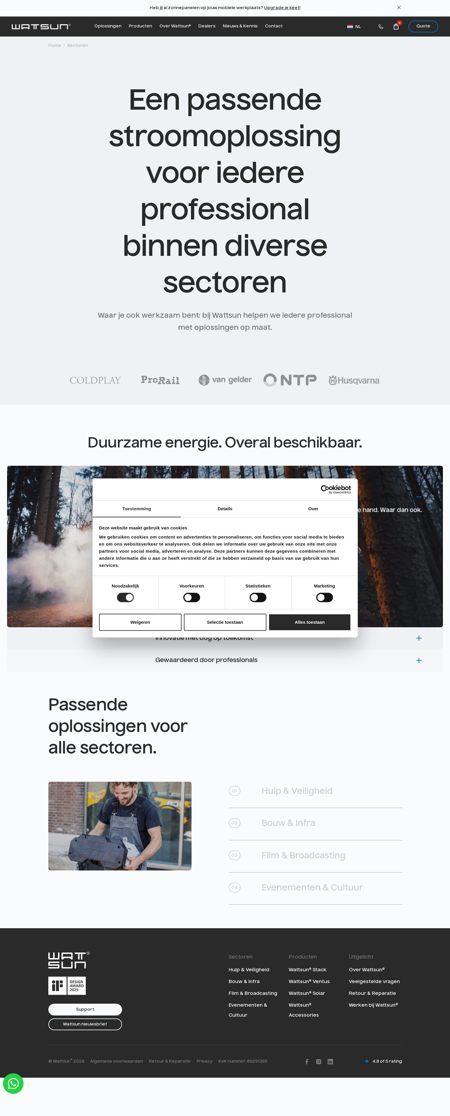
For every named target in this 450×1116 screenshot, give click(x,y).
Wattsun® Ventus (309, 1019)
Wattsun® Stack (308, 1007)
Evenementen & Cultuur (305, 924)
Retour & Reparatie (372, 1031)
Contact (274, 26)
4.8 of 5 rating (387, 1099)
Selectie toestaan (225, 622)
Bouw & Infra (278, 854)
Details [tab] (225, 508)
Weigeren (140, 622)
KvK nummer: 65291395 (242, 1099)
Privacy (204, 1099)
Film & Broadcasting (295, 889)
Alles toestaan (310, 622)
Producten (140, 26)
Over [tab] (313, 508)
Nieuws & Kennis (240, 26)
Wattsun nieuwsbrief (85, 1062)
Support (85, 1048)
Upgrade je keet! (282, 8)
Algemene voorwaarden (116, 1099)
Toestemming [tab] (136, 508)
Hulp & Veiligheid (288, 818)
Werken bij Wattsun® (373, 1043)
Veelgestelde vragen (374, 1019)
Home (54, 46)
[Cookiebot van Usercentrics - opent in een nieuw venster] (325, 489)
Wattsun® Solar (307, 1031)
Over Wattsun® (175, 26)
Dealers (206, 26)
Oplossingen (107, 26)
